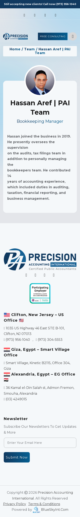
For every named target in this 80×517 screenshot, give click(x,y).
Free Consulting (53, 36)
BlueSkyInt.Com (54, 510)
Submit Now (17, 457)
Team (29, 49)
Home (15, 49)
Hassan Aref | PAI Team (53, 51)
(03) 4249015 (16, 399)
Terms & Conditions (44, 504)
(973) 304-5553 (50, 340)
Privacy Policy (14, 504)
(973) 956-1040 (66, 4)
